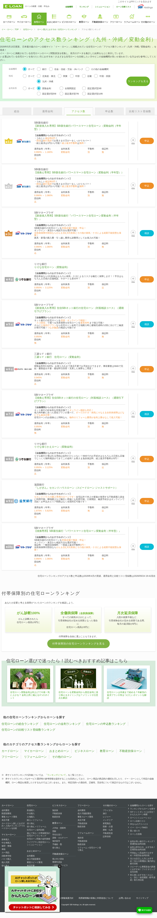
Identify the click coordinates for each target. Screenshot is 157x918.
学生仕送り (57, 834)
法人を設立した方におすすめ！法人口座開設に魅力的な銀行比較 (142, 861)
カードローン (9, 22)
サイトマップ (142, 898)
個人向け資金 (58, 859)
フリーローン (116, 22)
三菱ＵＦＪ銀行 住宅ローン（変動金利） (58, 357)
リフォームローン (132, 22)
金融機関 (69, 7)
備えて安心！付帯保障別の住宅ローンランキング (38, 834)
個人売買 (5, 862)
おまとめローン (54, 22)
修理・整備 (6, 846)
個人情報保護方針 (65, 898)
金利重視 (5, 810)
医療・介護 (108, 826)
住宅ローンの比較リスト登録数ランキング (28, 729)
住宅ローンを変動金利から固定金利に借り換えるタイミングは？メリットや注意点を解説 (78, 695)
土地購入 (31, 817)
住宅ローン (39, 22)
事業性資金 (57, 862)
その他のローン (148, 22)
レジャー (107, 817)
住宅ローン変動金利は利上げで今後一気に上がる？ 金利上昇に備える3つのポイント (30, 695)
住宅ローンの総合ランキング (20, 723)
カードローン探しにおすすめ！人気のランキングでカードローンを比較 (13, 825)
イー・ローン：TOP (10, 29)
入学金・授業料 (59, 828)
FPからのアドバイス (139, 824)
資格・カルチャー (60, 838)
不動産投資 (108, 833)
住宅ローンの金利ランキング (62, 723)
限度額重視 (6, 813)
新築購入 (31, 810)
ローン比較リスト (123, 7)
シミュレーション (102, 7)
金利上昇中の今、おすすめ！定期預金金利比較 (142, 848)
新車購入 (5, 839)
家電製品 (107, 823)
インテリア (108, 820)
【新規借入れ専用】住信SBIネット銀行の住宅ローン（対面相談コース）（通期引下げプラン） (79, 310)
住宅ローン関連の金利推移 (38, 839)
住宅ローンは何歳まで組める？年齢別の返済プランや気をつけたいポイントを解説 (126, 695)
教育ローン (84, 22)
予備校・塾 (57, 844)
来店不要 (5, 820)
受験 (54, 831)
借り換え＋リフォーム (36, 826)
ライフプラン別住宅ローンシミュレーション (38, 843)
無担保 (55, 810)
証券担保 (107, 836)
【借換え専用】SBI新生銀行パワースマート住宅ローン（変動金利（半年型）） (79, 172)
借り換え (5, 865)
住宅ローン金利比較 (35, 830)
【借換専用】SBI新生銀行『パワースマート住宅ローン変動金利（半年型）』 (77, 531)
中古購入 (31, 813)
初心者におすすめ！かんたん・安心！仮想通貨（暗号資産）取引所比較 (142, 877)
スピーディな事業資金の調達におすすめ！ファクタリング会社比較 (142, 869)
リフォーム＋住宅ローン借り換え (89, 848)
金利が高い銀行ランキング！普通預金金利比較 (142, 842)
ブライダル (108, 810)
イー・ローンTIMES (138, 827)
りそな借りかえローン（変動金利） (54, 446)
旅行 (105, 813)
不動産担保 (57, 813)
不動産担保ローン (100, 22)
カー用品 (5, 852)
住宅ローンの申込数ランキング (106, 723)
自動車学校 (6, 856)
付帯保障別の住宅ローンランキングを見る (78, 643)
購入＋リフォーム (34, 820)
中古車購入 (6, 843)
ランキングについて (56, 775)
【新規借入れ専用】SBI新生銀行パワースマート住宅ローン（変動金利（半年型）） (77, 127)
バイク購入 (6, 859)
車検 (3, 849)
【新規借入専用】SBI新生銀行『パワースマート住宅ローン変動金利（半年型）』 (76, 217)
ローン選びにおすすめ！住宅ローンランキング (57, 29)
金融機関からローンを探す (141, 805)
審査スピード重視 (9, 817)
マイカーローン (24, 22)
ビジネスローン (69, 22)
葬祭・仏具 (108, 830)
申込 (146, 140)
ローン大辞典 (136, 834)
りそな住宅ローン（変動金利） (51, 267)
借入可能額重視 (33, 859)
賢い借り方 (135, 831)
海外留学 (56, 841)
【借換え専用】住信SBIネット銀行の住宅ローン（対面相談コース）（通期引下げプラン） (79, 399)
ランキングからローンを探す (142, 809)
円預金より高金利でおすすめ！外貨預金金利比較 (141, 854)
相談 (146, 233)
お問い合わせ (125, 898)
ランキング (84, 7)
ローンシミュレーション (140, 818)
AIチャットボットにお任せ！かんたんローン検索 (142, 813)
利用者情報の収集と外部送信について (96, 898)
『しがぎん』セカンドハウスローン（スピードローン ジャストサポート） (76, 487)
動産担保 (56, 817)
